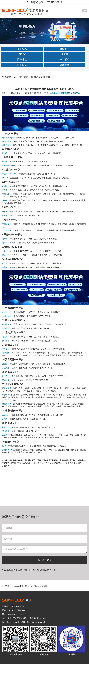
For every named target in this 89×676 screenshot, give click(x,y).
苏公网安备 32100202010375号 (33, 622)
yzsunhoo (16, 586)
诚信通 (64, 54)
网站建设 (22, 59)
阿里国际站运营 (41, 586)
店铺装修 (64, 64)
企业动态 (22, 48)
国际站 (22, 54)
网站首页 (23, 77)
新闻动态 (36, 77)
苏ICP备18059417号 (10, 622)
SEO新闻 (64, 59)
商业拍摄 (22, 64)
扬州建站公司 (27, 586)
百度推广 (64, 48)
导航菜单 (84, 10)
